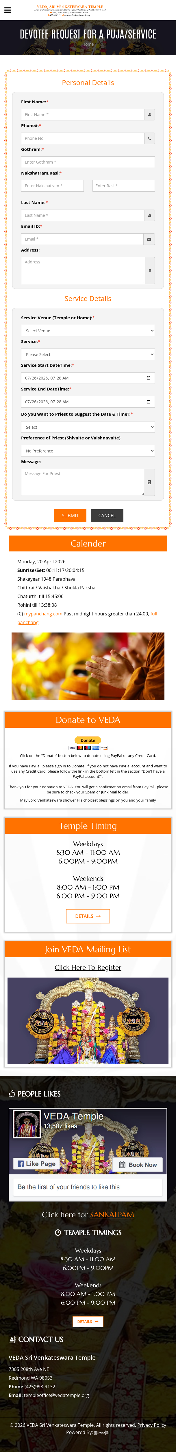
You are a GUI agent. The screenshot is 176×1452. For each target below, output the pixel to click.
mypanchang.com (43, 613)
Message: (31, 461)
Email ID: (31, 226)
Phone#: (31, 125)
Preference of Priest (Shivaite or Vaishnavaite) (71, 438)
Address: (30, 250)
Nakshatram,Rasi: (41, 173)
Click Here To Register (88, 967)
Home (88, 44)
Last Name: (34, 202)
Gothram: (32, 149)
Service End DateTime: (46, 389)
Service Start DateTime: (47, 365)
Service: (30, 341)
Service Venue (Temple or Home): (58, 317)
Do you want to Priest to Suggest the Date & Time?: (77, 414)
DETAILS (88, 916)
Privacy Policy (151, 1425)
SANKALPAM (112, 1214)
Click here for (66, 1214)
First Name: (35, 101)
